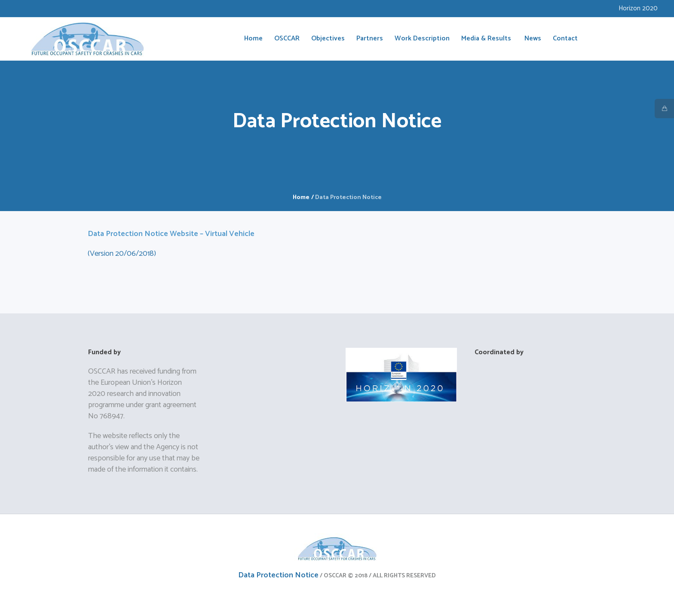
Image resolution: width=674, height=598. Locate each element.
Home (301, 197)
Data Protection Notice (278, 575)
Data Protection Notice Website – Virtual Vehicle (171, 233)
